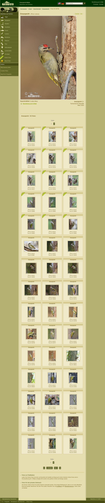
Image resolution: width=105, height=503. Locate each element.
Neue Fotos (8, 61)
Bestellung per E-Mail (30, 103)
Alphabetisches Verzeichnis (9, 499)
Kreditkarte (59, 486)
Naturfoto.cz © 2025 (95, 499)
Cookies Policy (4, 70)
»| (60, 468)
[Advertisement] (95, 40)
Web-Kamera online (6, 67)
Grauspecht (45, 9)
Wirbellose (7, 37)
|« (44, 468)
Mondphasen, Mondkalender (18, 501)
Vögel (6, 17)
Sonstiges (7, 54)
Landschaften (8, 50)
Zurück (77, 13)
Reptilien (7, 23)
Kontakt (101, 4)
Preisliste (95, 4)
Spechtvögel (37, 9)
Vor (81, 13)
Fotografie (7, 501)
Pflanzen (7, 40)
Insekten (7, 33)
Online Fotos (8, 57)
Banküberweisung (69, 486)
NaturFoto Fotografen (6, 74)
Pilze (6, 44)
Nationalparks (8, 47)
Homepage (23, 9)
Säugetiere (7, 20)
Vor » (56, 468)
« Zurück (49, 468)
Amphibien (7, 27)
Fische (6, 30)
